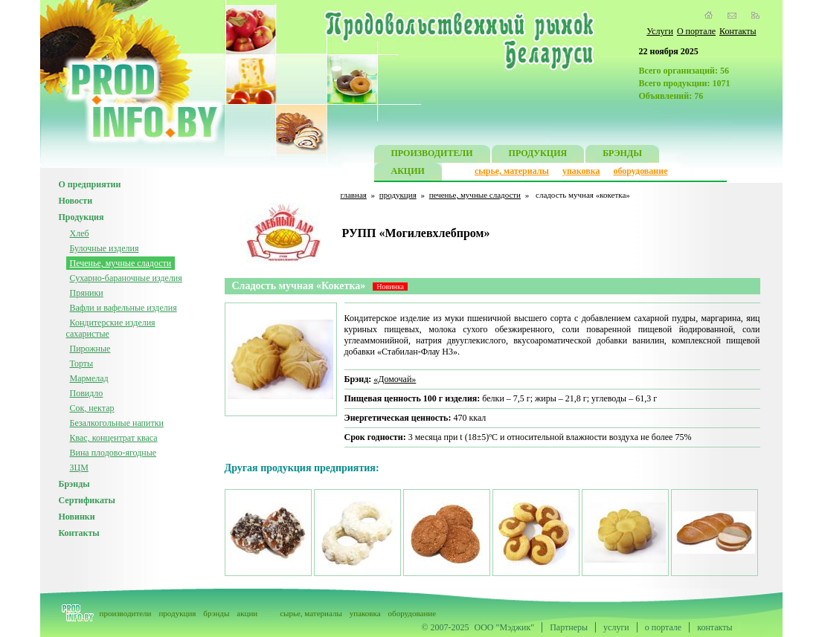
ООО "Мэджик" (505, 627)
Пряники (86, 293)
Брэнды (74, 484)
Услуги (659, 31)
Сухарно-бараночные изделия (126, 278)
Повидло (86, 393)
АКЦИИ (408, 173)
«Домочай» (394, 379)
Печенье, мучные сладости (121, 263)
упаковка (581, 171)
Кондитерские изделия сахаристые (110, 328)
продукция (398, 194)
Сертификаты (87, 500)
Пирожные (90, 348)
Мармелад (89, 378)
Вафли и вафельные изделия (123, 308)
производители (126, 613)
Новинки (77, 516)
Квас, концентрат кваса (114, 438)
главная (354, 194)
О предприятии (90, 184)
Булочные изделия (104, 248)
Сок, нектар (92, 408)
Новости (76, 200)
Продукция (81, 217)
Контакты (738, 31)
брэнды (216, 613)
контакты (714, 627)
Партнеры (569, 627)
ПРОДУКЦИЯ (538, 155)
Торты (82, 363)
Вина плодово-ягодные (113, 452)
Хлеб (79, 233)
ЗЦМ (79, 467)
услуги (616, 627)
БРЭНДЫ (622, 155)
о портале (663, 627)
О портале (696, 31)
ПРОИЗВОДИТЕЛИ (432, 155)
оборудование (640, 171)
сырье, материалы (512, 171)
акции (247, 613)
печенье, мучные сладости (475, 194)
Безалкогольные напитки (117, 423)
